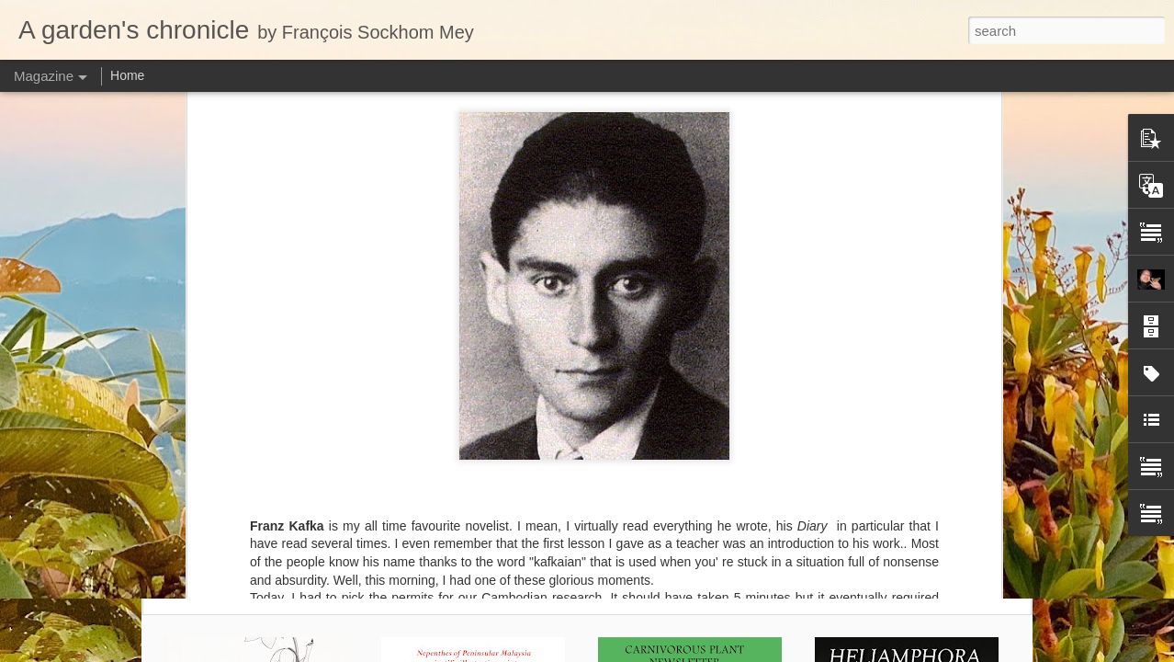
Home (127, 75)
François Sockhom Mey (676, 241)
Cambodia (617, 265)
